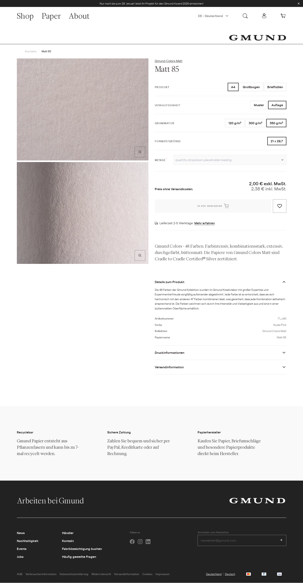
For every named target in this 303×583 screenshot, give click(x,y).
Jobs (20, 557)
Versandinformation (169, 367)
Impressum (162, 574)
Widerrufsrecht (101, 574)
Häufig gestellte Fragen (79, 557)
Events (21, 549)
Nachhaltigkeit (27, 541)
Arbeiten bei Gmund (54, 501)
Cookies (147, 574)
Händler (68, 533)
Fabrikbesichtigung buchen (82, 549)
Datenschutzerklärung (74, 574)
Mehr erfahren (204, 223)
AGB (19, 574)
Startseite (31, 51)
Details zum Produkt (169, 282)
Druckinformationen (169, 353)
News (21, 533)
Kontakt (68, 541)
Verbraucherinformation (41, 574)
